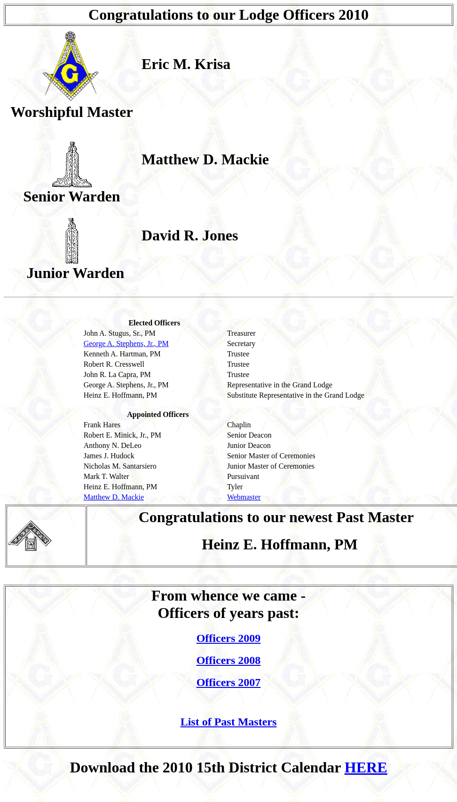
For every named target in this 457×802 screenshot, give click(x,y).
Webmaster (244, 497)
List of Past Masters (229, 722)
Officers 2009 (229, 638)
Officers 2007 (229, 682)
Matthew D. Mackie (114, 497)
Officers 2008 (229, 660)
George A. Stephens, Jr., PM (126, 343)
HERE (366, 767)
